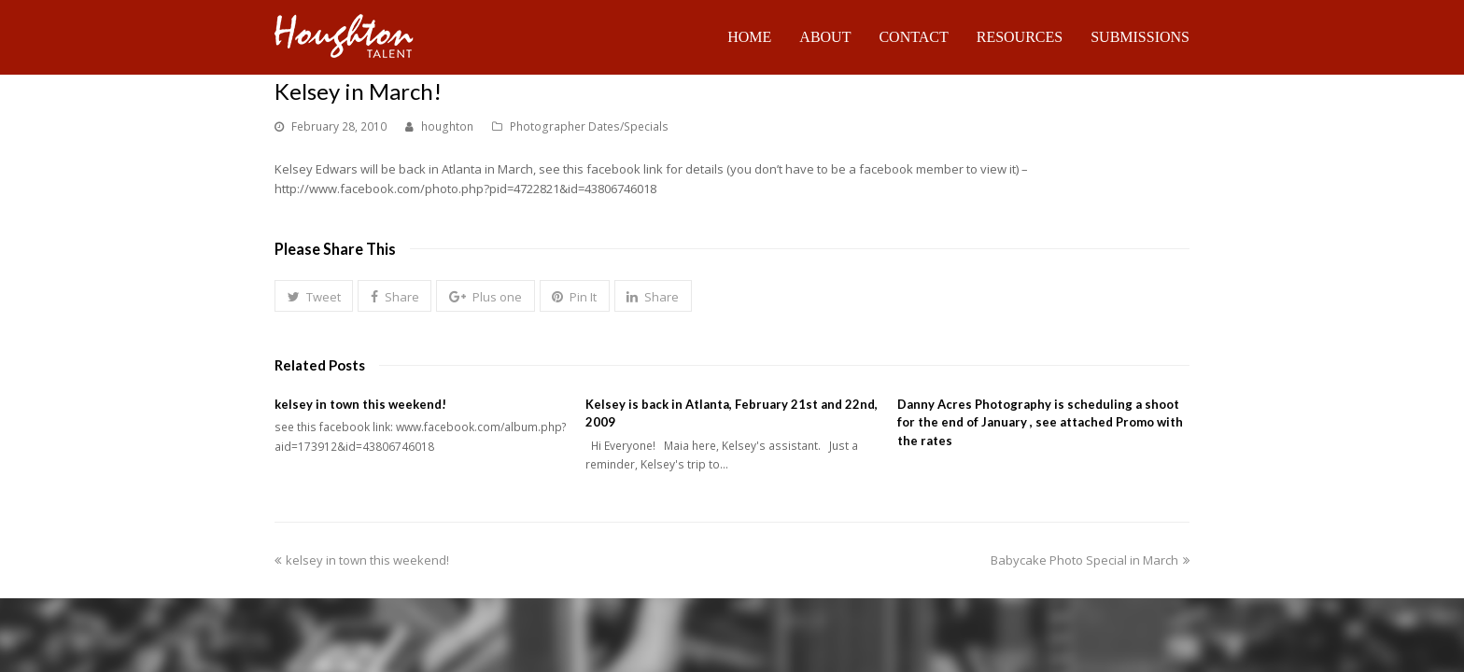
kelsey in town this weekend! (360, 404)
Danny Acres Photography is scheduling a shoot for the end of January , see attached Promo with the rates (1040, 422)
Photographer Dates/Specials (589, 126)
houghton (447, 126)
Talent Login (1157, 607)
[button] (313, 296)
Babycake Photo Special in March (1090, 541)
